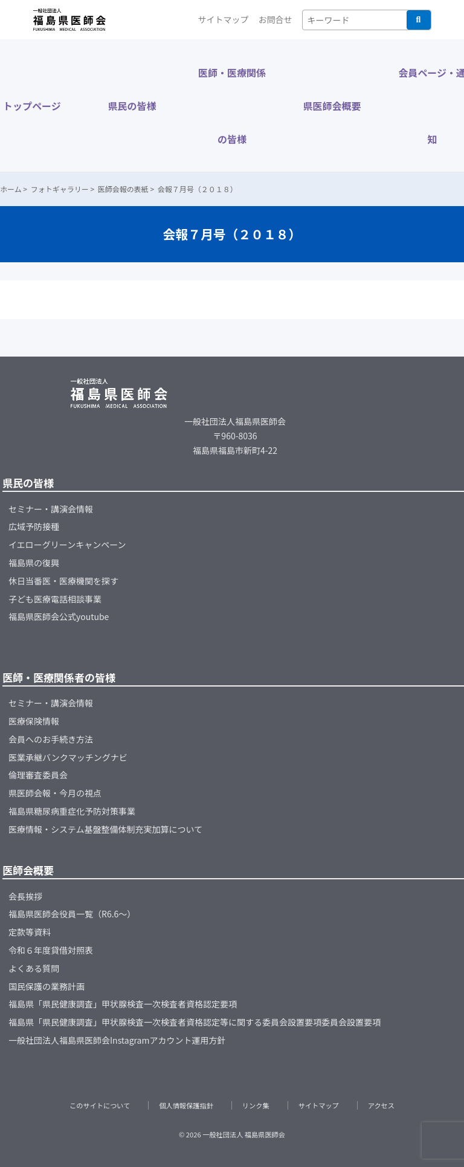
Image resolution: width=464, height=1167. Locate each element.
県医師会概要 (332, 106)
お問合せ (275, 19)
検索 (419, 20)
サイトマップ (223, 19)
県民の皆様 (132, 106)
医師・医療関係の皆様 (232, 105)
